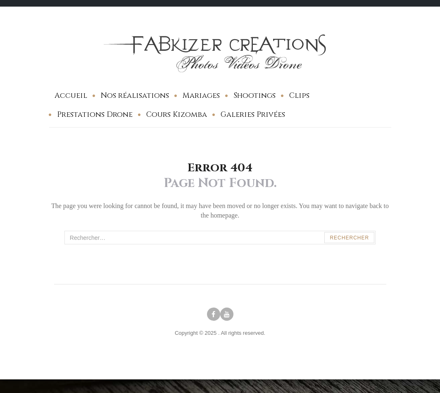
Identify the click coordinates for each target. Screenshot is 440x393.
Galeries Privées (253, 114)
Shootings (254, 95)
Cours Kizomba (176, 114)
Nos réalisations (135, 95)
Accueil (71, 95)
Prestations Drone (95, 114)
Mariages (201, 95)
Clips (299, 95)
